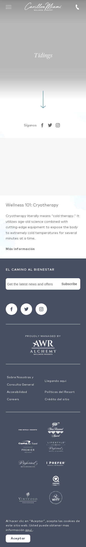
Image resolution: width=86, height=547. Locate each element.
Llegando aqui (55, 381)
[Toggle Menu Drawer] (8, 6)
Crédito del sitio (57, 399)
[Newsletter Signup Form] (43, 289)
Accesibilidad (17, 392)
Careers (13, 399)
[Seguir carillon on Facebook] (42, 125)
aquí (29, 530)
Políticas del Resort (60, 392)
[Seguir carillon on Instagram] (57, 125)
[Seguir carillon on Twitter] (50, 125)
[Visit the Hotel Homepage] (43, 7)
